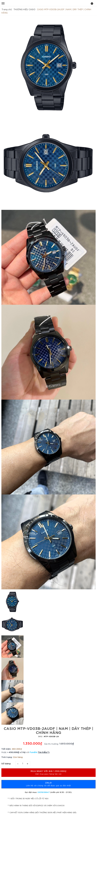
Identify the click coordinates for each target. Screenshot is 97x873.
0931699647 (44, 792)
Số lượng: (6, 763)
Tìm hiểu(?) (43, 752)
